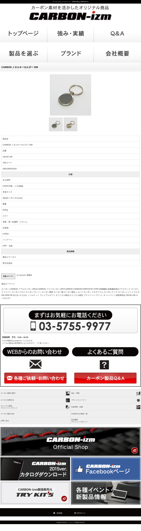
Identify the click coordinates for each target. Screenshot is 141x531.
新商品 (29, 275)
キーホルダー (21, 275)
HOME (59, 513)
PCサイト (81, 513)
